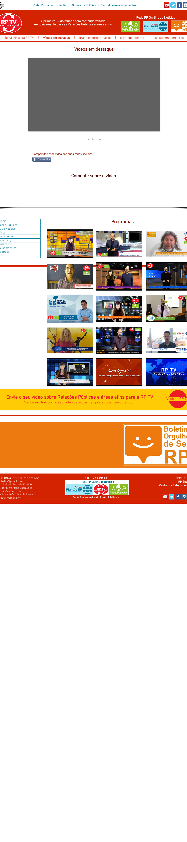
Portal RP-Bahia (43, 5)
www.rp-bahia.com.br (26, 478)
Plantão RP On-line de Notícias (77, 5)
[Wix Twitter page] (173, 5)
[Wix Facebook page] (179, 5)
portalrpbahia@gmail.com (115, 402)
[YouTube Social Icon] (166, 5)
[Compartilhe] (41, 159)
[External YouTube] (94, 94)
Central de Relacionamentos (118, 5)
